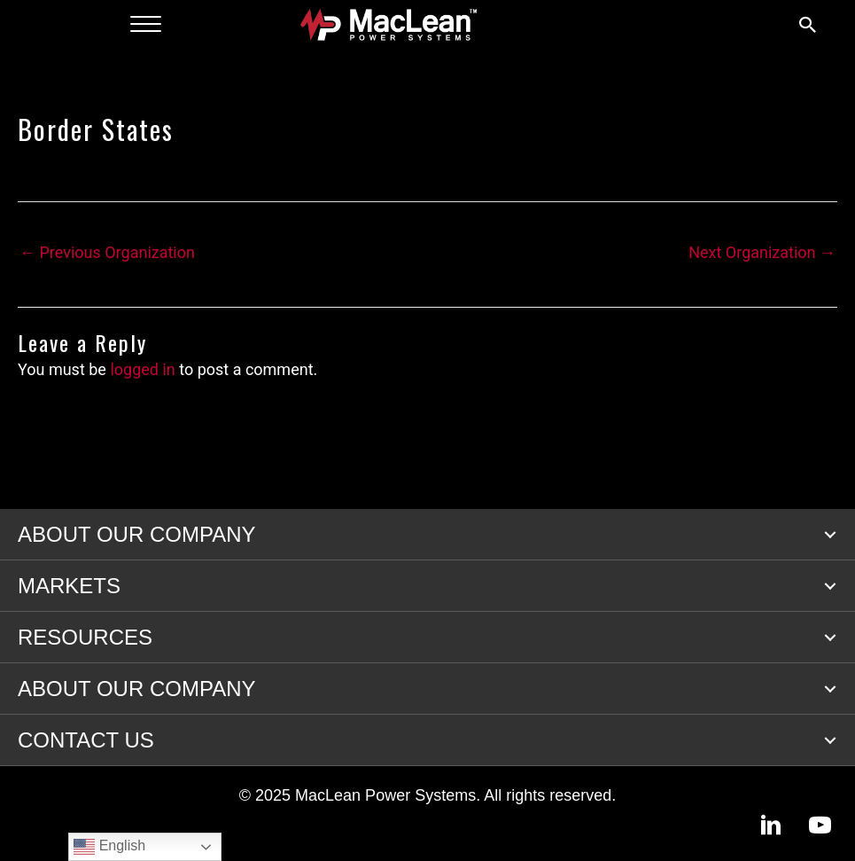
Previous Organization (107, 252)
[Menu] (145, 25)
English (109, 846)
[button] (830, 535)
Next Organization (762, 252)
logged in (142, 369)
